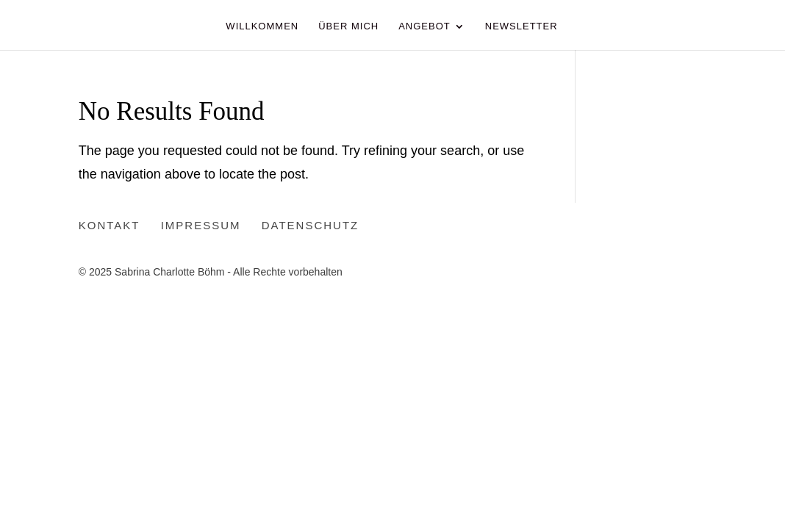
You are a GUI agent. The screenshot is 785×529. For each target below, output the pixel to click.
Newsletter (521, 26)
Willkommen (262, 26)
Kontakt (109, 225)
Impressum (201, 225)
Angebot (424, 26)
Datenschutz (310, 225)
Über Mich (348, 26)
